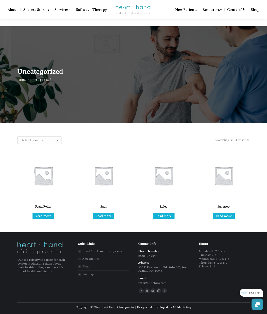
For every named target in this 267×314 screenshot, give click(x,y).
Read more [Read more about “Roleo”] (164, 216)
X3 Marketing (182, 307)
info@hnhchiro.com (30, 3)
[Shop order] (39, 140)
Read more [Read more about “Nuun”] (103, 216)
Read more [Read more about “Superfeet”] (224, 216)
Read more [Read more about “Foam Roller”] (43, 216)
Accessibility (90, 258)
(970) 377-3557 (63, 3)
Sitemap (88, 274)
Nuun (103, 206)
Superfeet (223, 206)
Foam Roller (43, 206)
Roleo (163, 206)
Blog (85, 266)
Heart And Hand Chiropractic (102, 251)
